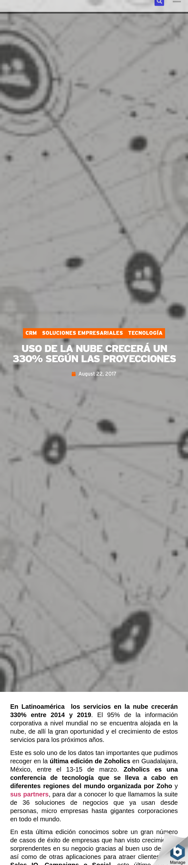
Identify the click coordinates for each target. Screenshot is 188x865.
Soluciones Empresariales (82, 333)
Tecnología (145, 333)
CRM (31, 333)
